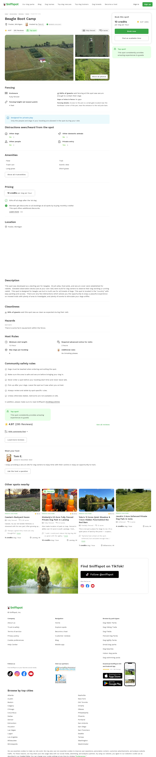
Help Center (13, 644)
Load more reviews (15, 440)
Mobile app (59, 644)
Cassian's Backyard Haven (17, 517)
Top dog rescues (64, 4)
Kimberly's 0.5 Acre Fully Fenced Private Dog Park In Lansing (57, 518)
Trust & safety (13, 627)
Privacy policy (13, 636)
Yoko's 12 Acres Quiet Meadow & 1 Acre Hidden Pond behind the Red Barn (94, 519)
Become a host (111, 4)
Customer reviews (62, 636)
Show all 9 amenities (16, 175)
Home (57, 623)
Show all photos (99, 77)
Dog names (49, 4)
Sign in (136, 4)
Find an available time (131, 38)
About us (11, 623)
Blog (39, 4)
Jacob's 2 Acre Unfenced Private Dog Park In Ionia (131, 517)
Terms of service (14, 631)
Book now (131, 31)
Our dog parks (28, 4)
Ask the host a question (17, 471)
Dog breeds (96, 4)
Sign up (147, 4)
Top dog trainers (82, 4)
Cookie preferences (16, 640)
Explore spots (61, 627)
